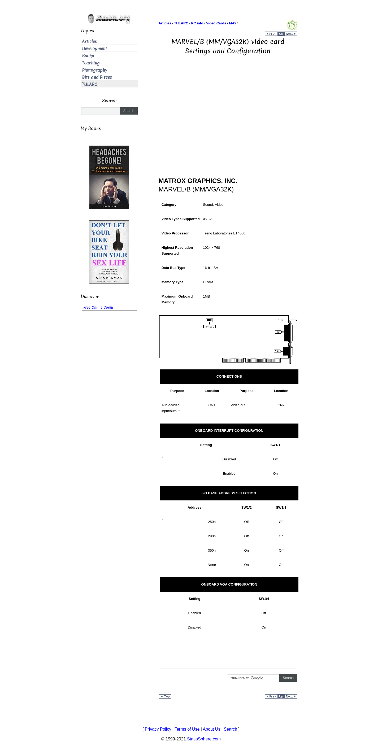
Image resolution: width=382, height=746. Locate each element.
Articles (89, 41)
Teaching (90, 63)
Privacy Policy (158, 729)
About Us (211, 729)
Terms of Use (187, 729)
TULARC (89, 84)
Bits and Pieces (97, 77)
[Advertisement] (227, 109)
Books (88, 56)
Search (230, 729)
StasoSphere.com (204, 739)
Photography (94, 70)
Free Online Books (98, 307)
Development (94, 48)
